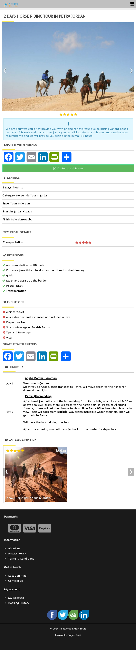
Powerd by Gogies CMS (68, 635)
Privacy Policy (17, 553)
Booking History (18, 603)
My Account (16, 597)
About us (14, 548)
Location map (17, 575)
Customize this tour (68, 168)
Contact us (15, 580)
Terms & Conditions (21, 558)
